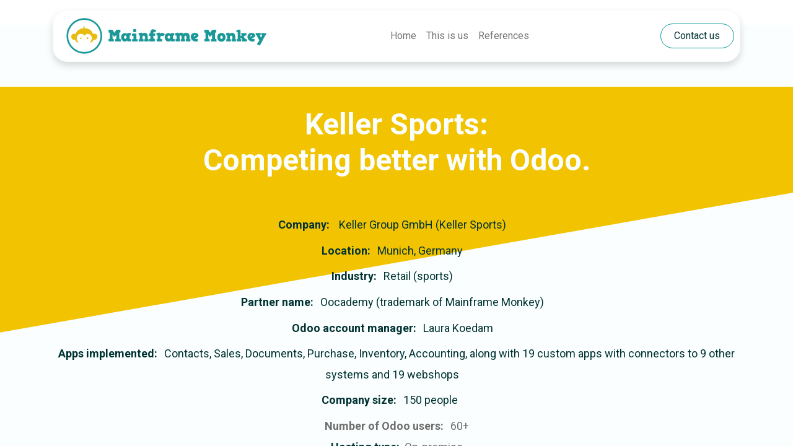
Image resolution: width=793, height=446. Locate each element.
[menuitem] (403, 36)
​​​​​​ (697, 36)
